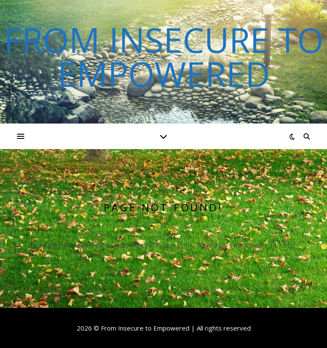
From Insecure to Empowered (164, 57)
